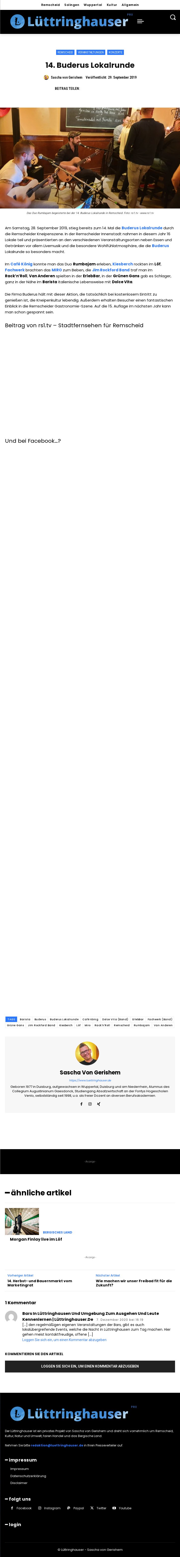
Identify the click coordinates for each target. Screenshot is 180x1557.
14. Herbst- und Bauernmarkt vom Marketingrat (39, 1283)
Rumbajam (142, 1025)
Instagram (52, 1508)
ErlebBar (138, 1019)
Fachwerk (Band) (160, 1019)
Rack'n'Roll (102, 1025)
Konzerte (115, 52)
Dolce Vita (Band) (115, 1019)
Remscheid (65, 52)
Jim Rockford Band (41, 1025)
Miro (88, 1025)
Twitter (101, 1508)
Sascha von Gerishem (66, 77)
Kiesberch (66, 1025)
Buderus (40, 1019)
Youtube (125, 1508)
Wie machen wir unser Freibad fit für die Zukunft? (134, 1283)
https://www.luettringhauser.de (90, 1080)
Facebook (24, 1508)
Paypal (78, 1508)
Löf (78, 1025)
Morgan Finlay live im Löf (36, 1239)
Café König (90, 1019)
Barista (25, 1019)
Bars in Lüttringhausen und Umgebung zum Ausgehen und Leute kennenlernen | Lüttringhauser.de (90, 1316)
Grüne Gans (15, 1025)
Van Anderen (163, 1025)
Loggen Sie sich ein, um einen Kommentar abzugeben (64, 1340)
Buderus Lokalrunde (64, 1019)
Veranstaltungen (90, 52)
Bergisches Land (57, 1232)
